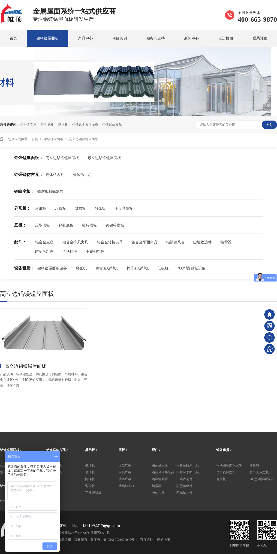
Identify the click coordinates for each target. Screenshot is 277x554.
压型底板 (42, 225)
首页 (13, 38)
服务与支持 (155, 38)
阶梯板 (80, 208)
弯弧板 (100, 208)
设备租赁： (24, 268)
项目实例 (119, 38)
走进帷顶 (225, 38)
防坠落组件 (44, 251)
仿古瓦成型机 (107, 268)
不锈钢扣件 (95, 251)
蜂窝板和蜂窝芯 (50, 192)
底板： (20, 225)
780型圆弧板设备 (191, 268)
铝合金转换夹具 (110, 242)
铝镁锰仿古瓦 (112, 124)
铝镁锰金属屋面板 (85, 124)
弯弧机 (81, 268)
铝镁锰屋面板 (47, 38)
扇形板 (60, 208)
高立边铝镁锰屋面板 (83, 139)
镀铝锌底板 (115, 225)
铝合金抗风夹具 (75, 242)
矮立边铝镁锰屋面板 (104, 158)
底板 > (122, 450)
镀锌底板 (89, 225)
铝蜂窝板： (24, 191)
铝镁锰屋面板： (28, 157)
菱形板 (63, 124)
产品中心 (85, 38)
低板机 (163, 268)
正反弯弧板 (123, 208)
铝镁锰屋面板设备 (52, 268)
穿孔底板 (47, 124)
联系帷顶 (260, 38)
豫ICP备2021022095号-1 (120, 540)
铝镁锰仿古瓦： (28, 174)
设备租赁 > (224, 450)
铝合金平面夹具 (144, 242)
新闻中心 (191, 38)
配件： (20, 242)
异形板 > (91, 450)
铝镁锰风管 (175, 242)
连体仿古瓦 (55, 175)
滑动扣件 (69, 251)
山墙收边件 (202, 242)
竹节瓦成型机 (137, 268)
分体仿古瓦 (82, 175)
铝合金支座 (28, 124)
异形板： (22, 208)
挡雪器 (226, 242)
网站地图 (163, 540)
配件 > (156, 450)
